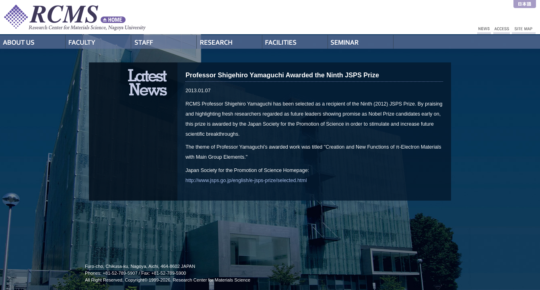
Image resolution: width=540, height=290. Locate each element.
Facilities (295, 42)
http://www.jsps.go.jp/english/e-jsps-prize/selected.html (246, 180)
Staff (164, 42)
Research (229, 42)
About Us (33, 42)
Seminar (361, 42)
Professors (98, 42)
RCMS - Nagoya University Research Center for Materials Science (104, 17)
